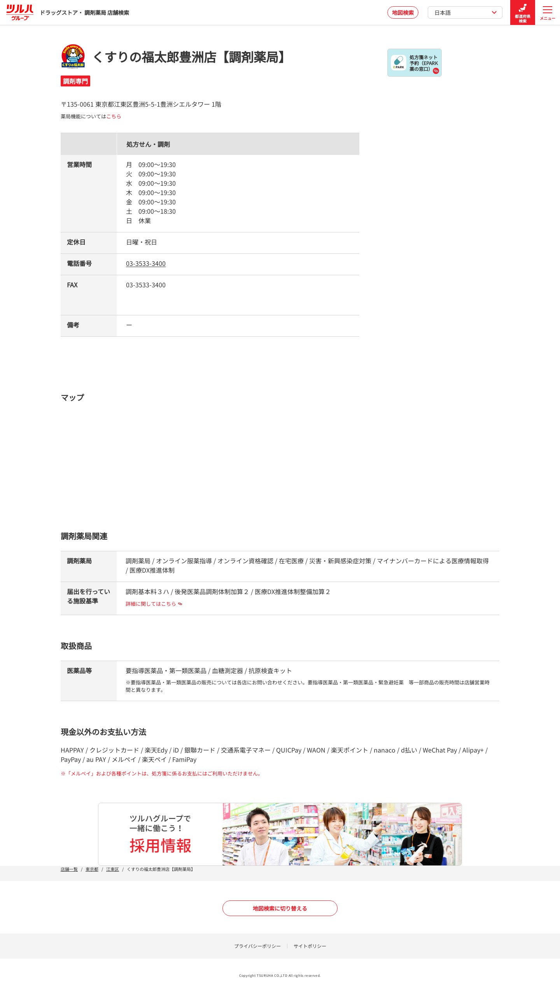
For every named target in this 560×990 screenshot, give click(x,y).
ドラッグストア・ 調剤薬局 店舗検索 (67, 12)
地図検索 (403, 12)
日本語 (465, 12)
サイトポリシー (310, 946)
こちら (113, 116)
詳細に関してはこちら (154, 603)
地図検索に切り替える (280, 908)
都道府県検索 (522, 13)
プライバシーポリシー (257, 946)
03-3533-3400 (146, 263)
